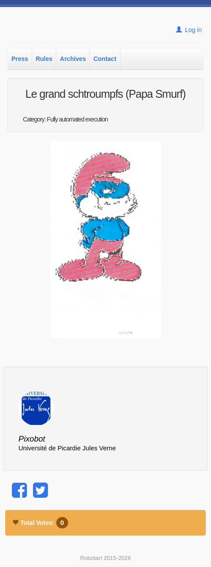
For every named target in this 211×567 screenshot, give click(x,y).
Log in (189, 29)
